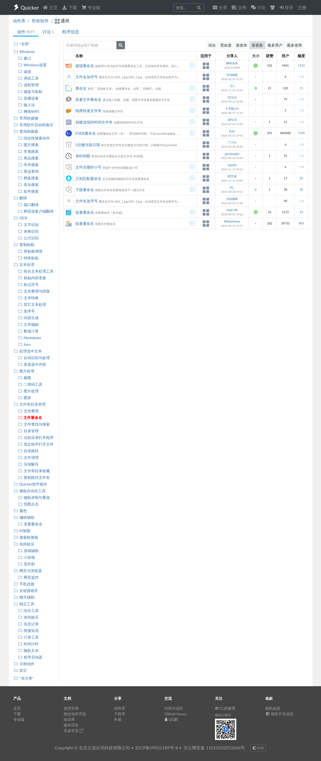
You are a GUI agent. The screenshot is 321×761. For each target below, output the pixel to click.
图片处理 (24, 371)
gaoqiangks (232, 153)
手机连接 (24, 584)
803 (301, 223)
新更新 (257, 45)
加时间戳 (82, 156)
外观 (117, 719)
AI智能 (22, 530)
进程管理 (28, 85)
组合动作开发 (75, 713)
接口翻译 (28, 204)
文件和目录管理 (30, 404)
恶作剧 (26, 564)
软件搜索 (28, 191)
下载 (69, 7)
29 (301, 178)
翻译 (20, 198)
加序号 (26, 311)
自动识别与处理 (34, 357)
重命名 (81, 88)
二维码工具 (30, 384)
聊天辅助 (24, 597)
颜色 (20, 510)
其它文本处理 (32, 304)
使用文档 (71, 708)
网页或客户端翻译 (36, 211)
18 (301, 189)
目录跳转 (28, 451)
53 (301, 212)
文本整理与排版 (34, 291)
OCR (20, 218)
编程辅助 (24, 517)
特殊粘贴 (28, 258)
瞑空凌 (232, 176)
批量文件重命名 (88, 99)
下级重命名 (84, 189)
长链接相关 (26, 590)
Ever (232, 131)
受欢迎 (225, 45)
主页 (50, 7)
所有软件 (40, 20)
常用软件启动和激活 (33, 124)
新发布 (241, 45)
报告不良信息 (279, 713)
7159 (301, 133)
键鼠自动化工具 (30, 490)
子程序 (119, 713)
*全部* (22, 44)
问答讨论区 (173, 708)
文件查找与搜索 (34, 424)
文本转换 (28, 297)
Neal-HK (232, 210)
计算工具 (28, 637)
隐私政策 (272, 708)
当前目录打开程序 (36, 437)
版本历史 (71, 725)
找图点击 (28, 504)
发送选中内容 (32, 364)
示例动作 (24, 663)
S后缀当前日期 (87, 144)
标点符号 (28, 284)
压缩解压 (28, 464)
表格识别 (28, 231)
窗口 (24, 58)
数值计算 (28, 331)
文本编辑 (28, 324)
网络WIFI (28, 111)
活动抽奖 (232, 74)
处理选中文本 (28, 351)
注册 (302, 7)
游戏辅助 (28, 550)
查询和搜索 (26, 131)
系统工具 (28, 78)
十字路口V (232, 108)
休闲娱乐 (24, 544)
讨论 (48, 31)
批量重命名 (84, 212)
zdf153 (232, 119)
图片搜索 (28, 144)
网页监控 (28, 577)
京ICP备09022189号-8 (156, 747)
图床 (24, 397)
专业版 (90, 7)
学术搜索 (28, 164)
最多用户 (274, 45)
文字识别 (28, 224)
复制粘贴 (24, 244)
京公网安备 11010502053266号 (214, 747)
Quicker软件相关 (30, 484)
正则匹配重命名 (88, 178)
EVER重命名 (85, 133)
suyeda (232, 165)
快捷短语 (28, 630)
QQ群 (171, 719)
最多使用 (294, 45)
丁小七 (232, 142)
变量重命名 (30, 524)
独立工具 (24, 604)
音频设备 (28, 98)
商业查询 (28, 171)
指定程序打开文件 (36, 444)
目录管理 (28, 431)
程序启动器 (30, 657)
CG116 (232, 97)
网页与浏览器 (28, 570)
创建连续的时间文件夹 (94, 122)
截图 (24, 377)
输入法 (26, 104)
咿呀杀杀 (232, 63)
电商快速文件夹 (88, 110)
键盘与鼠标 (30, 91)
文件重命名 (30, 417)
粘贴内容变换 (32, 277)
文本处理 (24, 264)
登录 (286, 7)
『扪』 (232, 86)
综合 (212, 45)
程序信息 (70, 31)
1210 (301, 65)
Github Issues (175, 713)
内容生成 (28, 317)
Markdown (29, 337)
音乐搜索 (28, 184)
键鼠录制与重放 (34, 497)
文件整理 (28, 411)
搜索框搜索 (26, 537)
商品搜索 (28, 158)
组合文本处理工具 (36, 271)
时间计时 (28, 643)
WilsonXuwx (232, 221)
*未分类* (24, 678)
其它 (20, 670)
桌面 (24, 71)
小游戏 (26, 557)
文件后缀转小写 (88, 167)
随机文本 (28, 650)
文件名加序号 (86, 77)
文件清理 (28, 457)
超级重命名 (84, 65)
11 (301, 88)
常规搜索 (28, 151)
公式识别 (28, 238)
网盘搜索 (28, 178)
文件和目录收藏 (34, 470)
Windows (24, 51)
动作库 (19, 20)
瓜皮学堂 (73, 730)
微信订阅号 (223, 715)
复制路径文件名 (34, 477)
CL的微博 (225, 708)
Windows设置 (32, 65)
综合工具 (28, 610)
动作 (26, 31)
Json (24, 344)
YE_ (232, 187)
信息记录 (28, 624)
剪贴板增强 (30, 251)
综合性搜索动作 (34, 138)
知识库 (69, 719)
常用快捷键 (26, 118)
